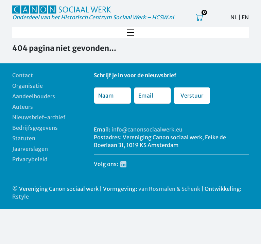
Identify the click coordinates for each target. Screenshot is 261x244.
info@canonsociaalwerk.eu (146, 129)
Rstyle (20, 196)
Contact (22, 75)
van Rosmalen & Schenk (169, 188)
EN (245, 17)
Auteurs (22, 106)
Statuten (23, 138)
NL (233, 17)
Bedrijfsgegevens (35, 127)
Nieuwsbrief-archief (38, 117)
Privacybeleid (30, 159)
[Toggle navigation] (130, 32)
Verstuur (191, 95)
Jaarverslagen (30, 148)
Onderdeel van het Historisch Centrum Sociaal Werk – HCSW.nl (93, 17)
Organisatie (27, 85)
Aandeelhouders (33, 96)
